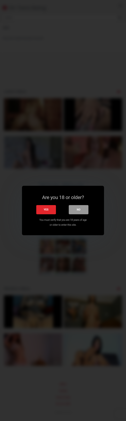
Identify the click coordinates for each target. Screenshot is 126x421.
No (78, 209)
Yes (46, 209)
